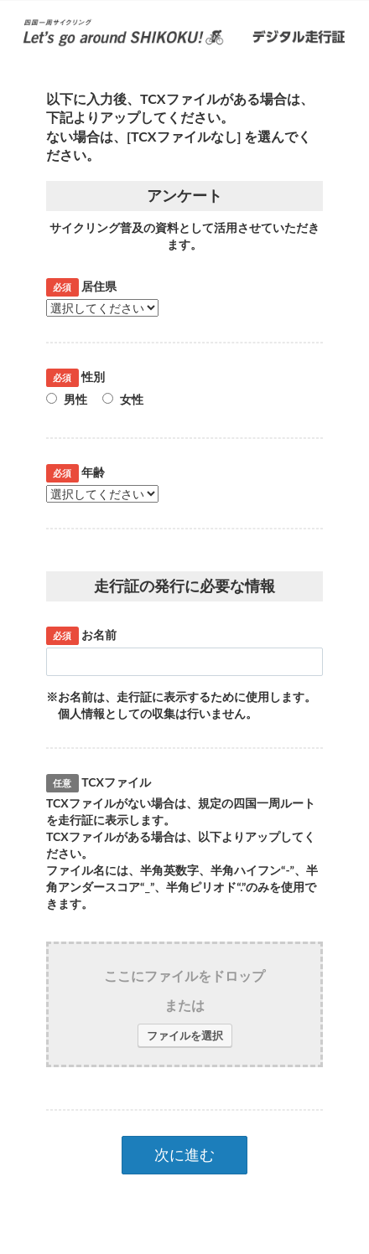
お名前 (81, 635)
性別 (75, 377)
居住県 (81, 286)
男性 (66, 399)
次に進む (184, 1154)
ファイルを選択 (185, 1035)
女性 (122, 399)
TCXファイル (98, 782)
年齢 (75, 472)
